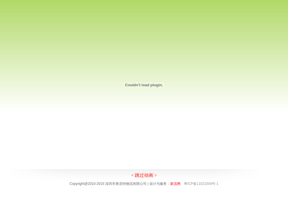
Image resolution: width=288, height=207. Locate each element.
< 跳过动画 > (144, 175)
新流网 (175, 184)
